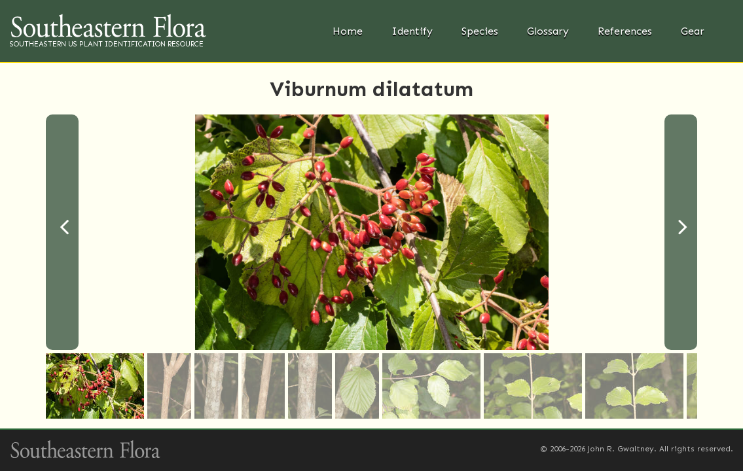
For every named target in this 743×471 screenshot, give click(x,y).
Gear (692, 31)
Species (480, 31)
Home (348, 31)
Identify (412, 31)
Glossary (548, 31)
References (625, 31)
